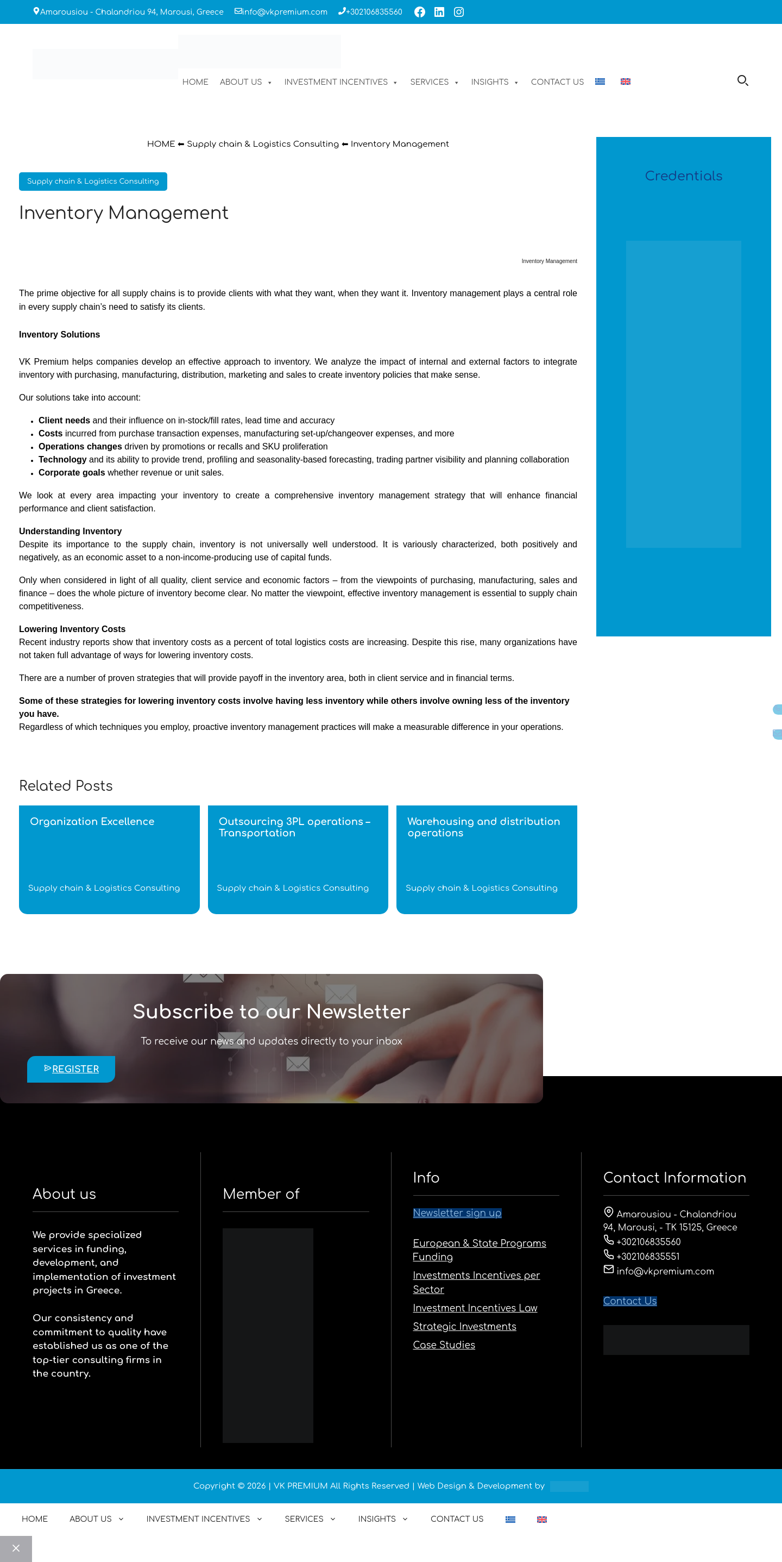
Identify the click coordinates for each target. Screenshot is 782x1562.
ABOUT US (246, 82)
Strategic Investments (464, 1327)
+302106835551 (641, 1257)
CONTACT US (557, 82)
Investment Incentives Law (475, 1308)
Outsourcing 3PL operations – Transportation (294, 827)
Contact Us (630, 1301)
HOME (195, 82)
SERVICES (434, 82)
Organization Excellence (92, 821)
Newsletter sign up (457, 1213)
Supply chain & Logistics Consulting (263, 144)
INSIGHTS (495, 82)
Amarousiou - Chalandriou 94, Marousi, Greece (132, 12)
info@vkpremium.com (284, 12)
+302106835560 (374, 12)
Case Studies (444, 1345)
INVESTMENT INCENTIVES (342, 82)
